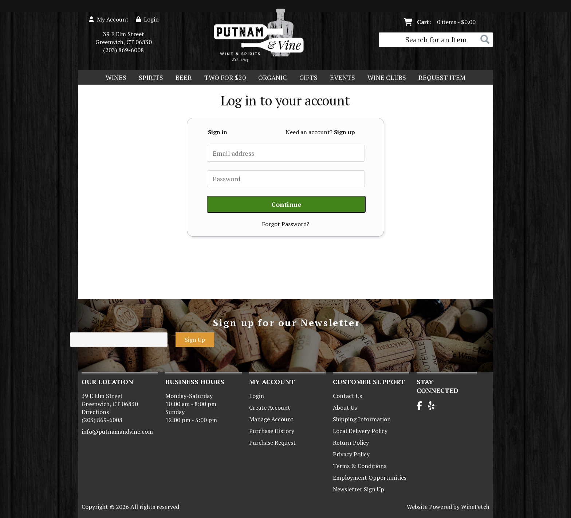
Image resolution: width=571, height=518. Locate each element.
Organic (270, 78)
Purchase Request (272, 442)
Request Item (442, 77)
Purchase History (271, 431)
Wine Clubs (384, 78)
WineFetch (475, 507)
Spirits (149, 78)
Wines (113, 78)
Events (342, 77)
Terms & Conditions (359, 466)
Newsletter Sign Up (358, 489)
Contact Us (347, 396)
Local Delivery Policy (360, 431)
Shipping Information (362, 419)
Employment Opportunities (369, 477)
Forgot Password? (285, 224)
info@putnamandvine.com (117, 432)
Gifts (306, 78)
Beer (181, 78)
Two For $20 (222, 78)
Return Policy (351, 442)
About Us (345, 407)
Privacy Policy (351, 454)
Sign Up (195, 340)
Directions (95, 412)
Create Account (269, 407)
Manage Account (271, 419)
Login (147, 19)
